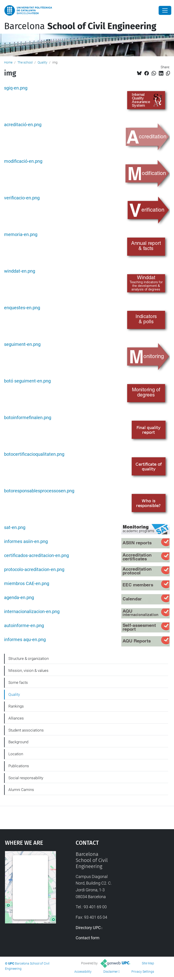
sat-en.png (14, 527)
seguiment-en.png (22, 344)
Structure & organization (28, 658)
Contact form (87, 937)
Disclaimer (110, 971)
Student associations (26, 730)
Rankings (16, 706)
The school (25, 62)
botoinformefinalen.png (27, 417)
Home (8, 62)
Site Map (148, 963)
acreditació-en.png (22, 124)
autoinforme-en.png (24, 625)
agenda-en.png (19, 597)
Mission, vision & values (28, 670)
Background (18, 742)
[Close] (165, 10)
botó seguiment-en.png (27, 381)
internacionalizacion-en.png (32, 611)
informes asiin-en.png (26, 541)
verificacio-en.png (22, 198)
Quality (42, 62)
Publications (18, 766)
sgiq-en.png (15, 88)
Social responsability (25, 778)
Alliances (16, 718)
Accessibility (83, 971)
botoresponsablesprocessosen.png (39, 490)
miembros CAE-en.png (26, 583)
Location (15, 754)
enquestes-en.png (22, 307)
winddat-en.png (19, 271)
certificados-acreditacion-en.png (36, 555)
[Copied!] (168, 73)
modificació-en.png (23, 161)
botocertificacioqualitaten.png (34, 454)
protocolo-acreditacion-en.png (34, 569)
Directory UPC (88, 927)
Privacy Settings (142, 971)
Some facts (18, 682)
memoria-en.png (20, 234)
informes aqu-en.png (25, 639)
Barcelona (80, 26)
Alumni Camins (21, 789)
